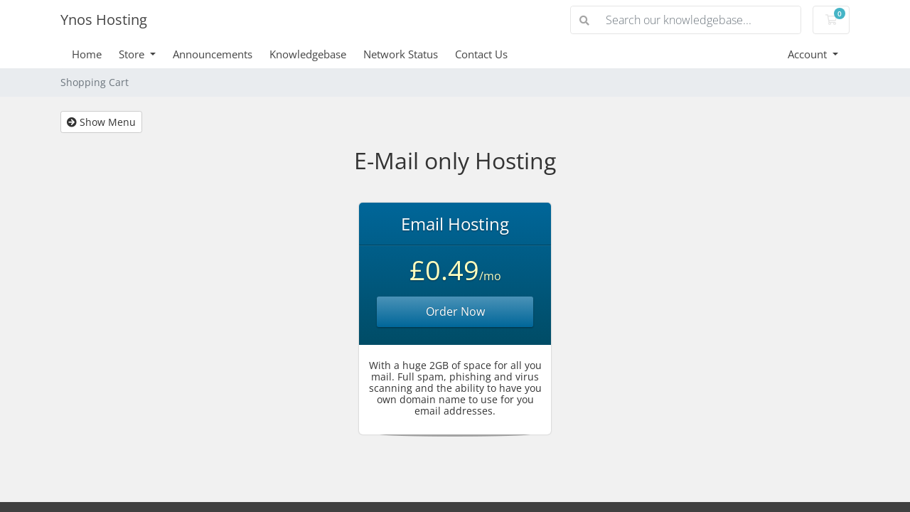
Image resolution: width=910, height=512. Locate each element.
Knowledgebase (307, 54)
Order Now (455, 311)
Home (87, 54)
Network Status (400, 54)
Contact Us (481, 54)
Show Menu (101, 122)
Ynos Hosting (103, 19)
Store (133, 54)
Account (809, 54)
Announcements (212, 54)
